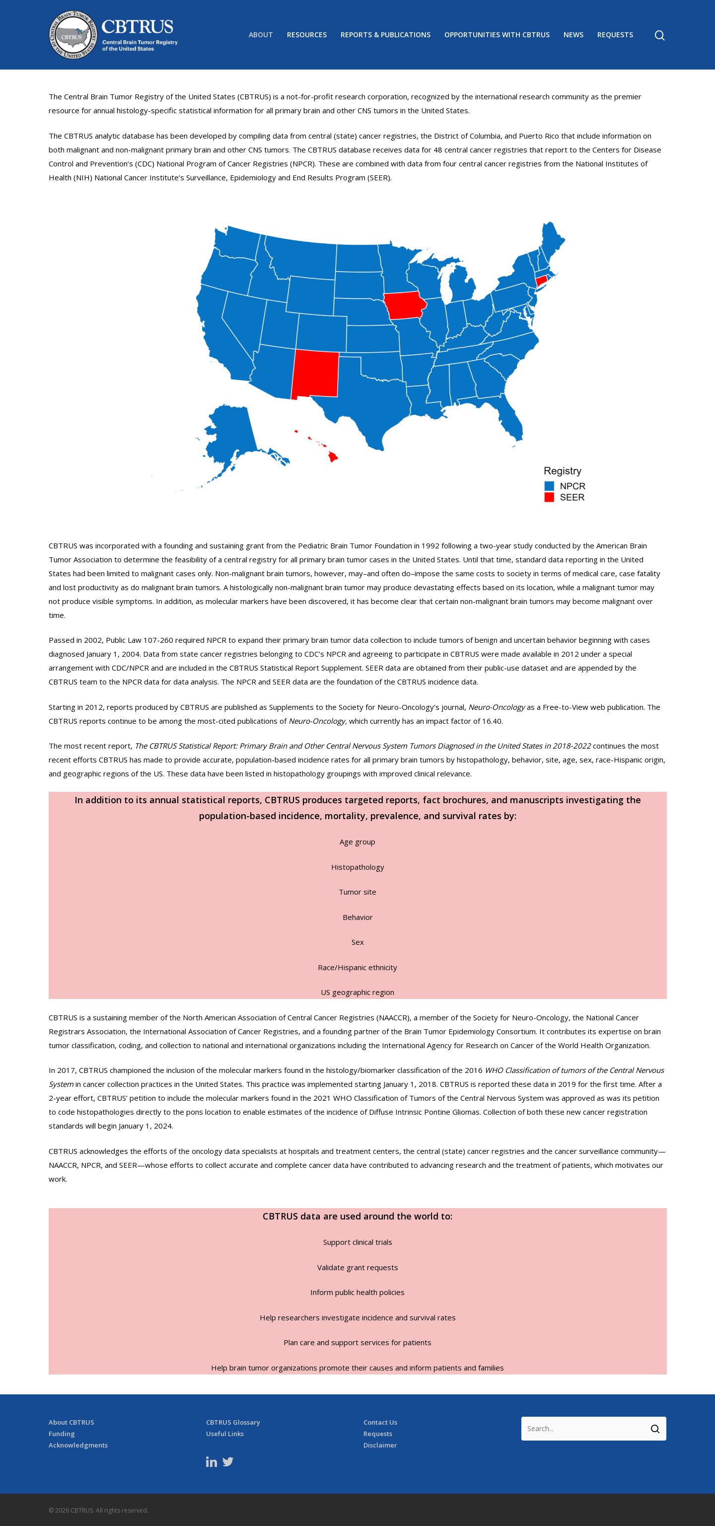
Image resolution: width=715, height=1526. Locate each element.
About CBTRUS (71, 1422)
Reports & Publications (385, 34)
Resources (307, 34)
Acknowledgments (78, 1445)
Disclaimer (380, 1445)
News (573, 34)
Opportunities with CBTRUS (497, 34)
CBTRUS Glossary (233, 1422)
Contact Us (380, 1422)
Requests (615, 34)
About (261, 34)
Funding (62, 1434)
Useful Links (225, 1434)
